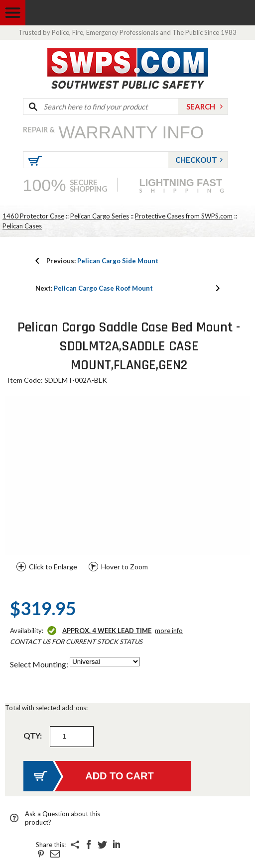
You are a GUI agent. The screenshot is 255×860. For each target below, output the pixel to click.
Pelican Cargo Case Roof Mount (94, 288)
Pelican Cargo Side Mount (102, 261)
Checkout (196, 159)
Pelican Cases (22, 226)
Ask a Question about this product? (62, 818)
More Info (169, 631)
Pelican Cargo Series (99, 216)
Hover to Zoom (124, 566)
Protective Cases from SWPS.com (184, 216)
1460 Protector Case (33, 216)
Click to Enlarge (53, 566)
